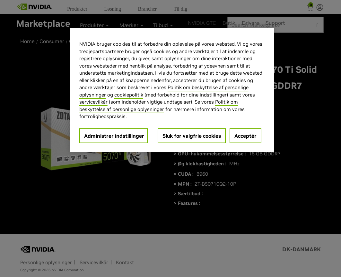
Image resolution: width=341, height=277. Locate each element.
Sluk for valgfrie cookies (191, 136)
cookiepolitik (128, 95)
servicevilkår (93, 102)
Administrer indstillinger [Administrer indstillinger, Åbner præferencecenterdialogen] (114, 136)
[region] (172, 90)
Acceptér (245, 136)
